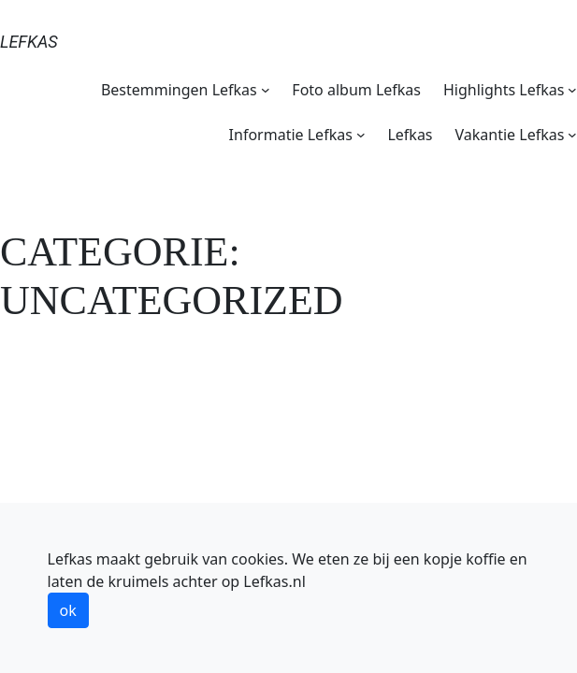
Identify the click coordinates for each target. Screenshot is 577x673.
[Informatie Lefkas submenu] (361, 134)
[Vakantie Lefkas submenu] (572, 134)
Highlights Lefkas (503, 89)
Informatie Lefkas (291, 134)
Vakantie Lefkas (510, 134)
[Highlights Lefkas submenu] (572, 89)
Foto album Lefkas (356, 89)
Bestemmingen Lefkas (179, 89)
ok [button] (68, 610)
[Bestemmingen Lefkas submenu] (265, 89)
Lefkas (29, 41)
